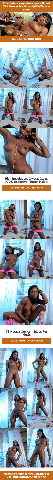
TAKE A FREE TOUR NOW (26, 39)
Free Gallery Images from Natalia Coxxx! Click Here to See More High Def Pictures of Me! (26, 6)
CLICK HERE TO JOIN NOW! (26, 341)
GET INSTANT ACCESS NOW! (26, 188)
